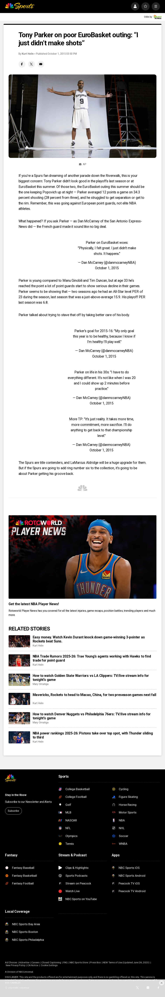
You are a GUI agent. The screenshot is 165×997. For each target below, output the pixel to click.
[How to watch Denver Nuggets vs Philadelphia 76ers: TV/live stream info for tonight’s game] (19, 718)
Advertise (24, 962)
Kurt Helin (28, 53)
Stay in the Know (15, 795)
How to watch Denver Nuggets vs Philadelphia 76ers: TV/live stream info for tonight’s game (92, 716)
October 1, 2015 (107, 268)
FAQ (65, 962)
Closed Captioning (51, 962)
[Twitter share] (31, 64)
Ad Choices (11, 962)
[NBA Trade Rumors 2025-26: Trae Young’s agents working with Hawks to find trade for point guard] (19, 660)
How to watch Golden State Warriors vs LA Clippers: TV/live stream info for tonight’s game (91, 678)
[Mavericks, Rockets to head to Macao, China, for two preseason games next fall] (19, 699)
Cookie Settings (49, 965)
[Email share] (40, 64)
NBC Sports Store (79, 962)
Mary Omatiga (40, 684)
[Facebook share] (22, 64)
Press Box (95, 962)
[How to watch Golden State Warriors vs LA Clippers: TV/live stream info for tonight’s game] (19, 680)
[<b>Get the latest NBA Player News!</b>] (82, 557)
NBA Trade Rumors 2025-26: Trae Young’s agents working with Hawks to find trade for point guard (92, 658)
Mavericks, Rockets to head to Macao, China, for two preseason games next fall (94, 695)
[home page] (19, 6)
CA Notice (32, 965)
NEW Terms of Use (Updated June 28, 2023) (126, 962)
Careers (35, 962)
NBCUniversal (26, 971)
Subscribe (13, 810)
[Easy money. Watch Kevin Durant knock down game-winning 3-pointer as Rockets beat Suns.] (19, 641)
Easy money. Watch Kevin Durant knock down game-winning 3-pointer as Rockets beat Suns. (89, 639)
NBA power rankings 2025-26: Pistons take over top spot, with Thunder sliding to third (93, 735)
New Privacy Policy (15, 965)
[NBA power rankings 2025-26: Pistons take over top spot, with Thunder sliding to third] (19, 737)
